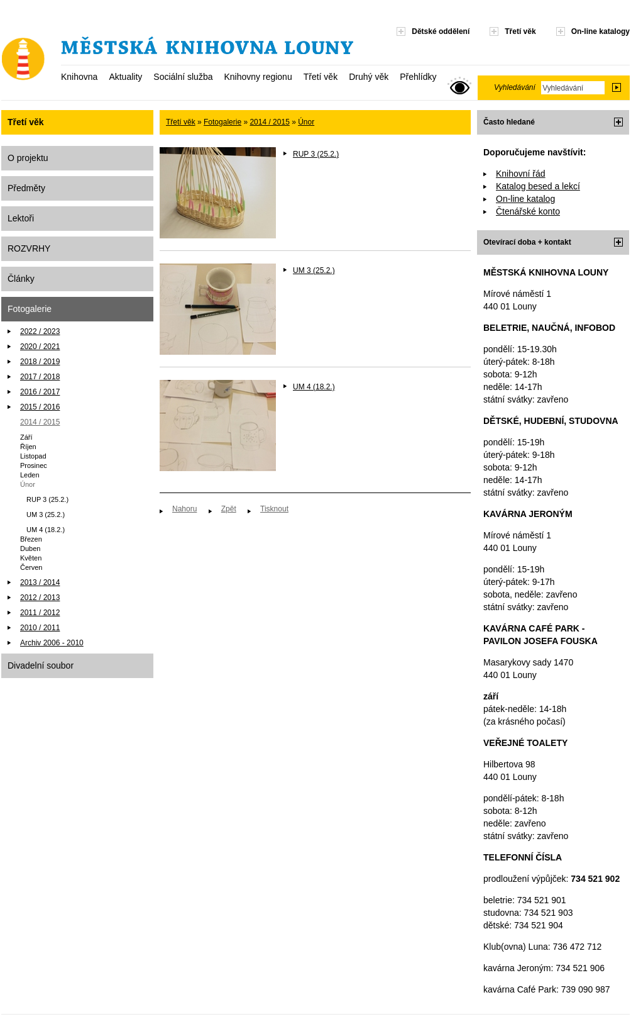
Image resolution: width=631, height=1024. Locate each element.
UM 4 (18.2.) (45, 529)
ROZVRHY (29, 248)
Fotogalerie (30, 309)
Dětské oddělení (440, 31)
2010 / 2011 (40, 627)
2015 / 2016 (40, 407)
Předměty (26, 188)
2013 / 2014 (40, 582)
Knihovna (79, 77)
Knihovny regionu (258, 77)
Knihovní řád (521, 174)
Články (21, 279)
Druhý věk (368, 77)
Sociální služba (182, 77)
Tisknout (274, 508)
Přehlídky (418, 77)
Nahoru (184, 508)
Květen (30, 558)
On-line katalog (525, 199)
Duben (30, 548)
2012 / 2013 (40, 597)
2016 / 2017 (40, 391)
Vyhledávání (514, 87)
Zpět (228, 508)
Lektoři (21, 218)
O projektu (28, 158)
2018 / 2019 (40, 361)
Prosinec (33, 465)
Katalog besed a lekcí (538, 186)
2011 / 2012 (40, 612)
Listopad (33, 456)
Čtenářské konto (528, 211)
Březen (31, 539)
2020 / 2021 (40, 346)
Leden (30, 475)
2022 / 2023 (40, 331)
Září (26, 437)
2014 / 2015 (40, 422)
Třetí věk (320, 77)
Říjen (28, 446)
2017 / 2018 (40, 376)
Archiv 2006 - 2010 (52, 642)
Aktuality (125, 77)
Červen (31, 567)
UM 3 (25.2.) (45, 514)
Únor (27, 484)
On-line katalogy (600, 31)
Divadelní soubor (41, 665)
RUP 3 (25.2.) (47, 499)
